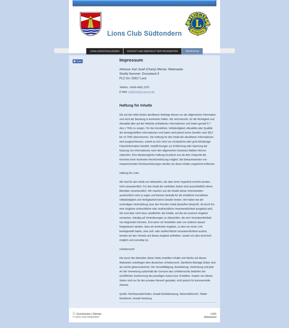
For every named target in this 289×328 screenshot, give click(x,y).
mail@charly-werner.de (141, 91)
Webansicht (210, 316)
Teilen (77, 61)
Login (213, 313)
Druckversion (82, 313)
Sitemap (97, 313)
